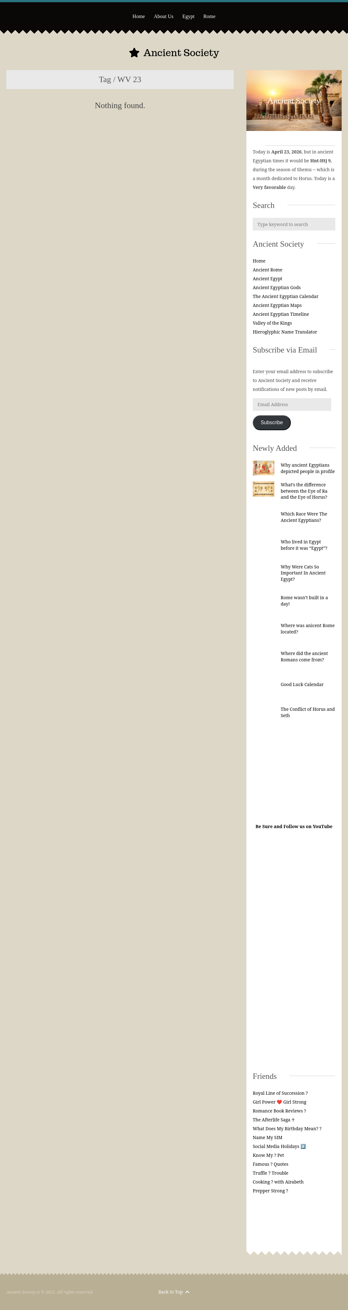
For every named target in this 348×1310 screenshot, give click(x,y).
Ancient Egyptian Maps (277, 305)
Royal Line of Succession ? (280, 1093)
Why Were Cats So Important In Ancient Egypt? (303, 573)
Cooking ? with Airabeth (278, 1182)
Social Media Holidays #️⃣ (279, 1146)
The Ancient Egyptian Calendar (285, 296)
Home (138, 16)
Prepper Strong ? (270, 1191)
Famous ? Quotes (270, 1164)
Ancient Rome (267, 270)
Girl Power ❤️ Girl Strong (279, 1102)
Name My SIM (268, 1137)
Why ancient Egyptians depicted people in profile (308, 468)
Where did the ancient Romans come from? (304, 656)
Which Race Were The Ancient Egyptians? (304, 517)
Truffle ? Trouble (270, 1173)
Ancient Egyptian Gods (277, 287)
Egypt (188, 16)
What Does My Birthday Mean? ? (287, 1128)
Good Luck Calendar (302, 684)
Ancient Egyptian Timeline (281, 314)
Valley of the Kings (272, 323)
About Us (163, 16)
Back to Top (174, 1292)
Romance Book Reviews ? (279, 1111)
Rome (209, 16)
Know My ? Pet (268, 1155)
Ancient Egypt (267, 279)
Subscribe (272, 422)
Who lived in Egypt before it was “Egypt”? (304, 545)
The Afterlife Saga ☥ (274, 1120)
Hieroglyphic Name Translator (285, 332)
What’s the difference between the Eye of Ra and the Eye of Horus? (304, 491)
